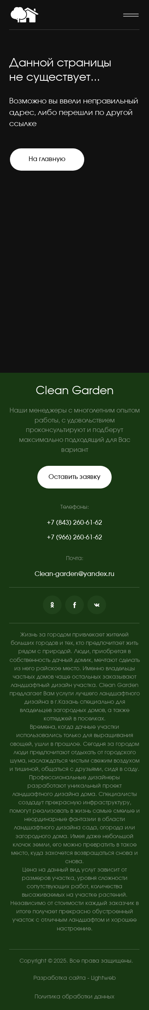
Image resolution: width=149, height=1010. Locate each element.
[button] (130, 15)
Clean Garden (75, 391)
